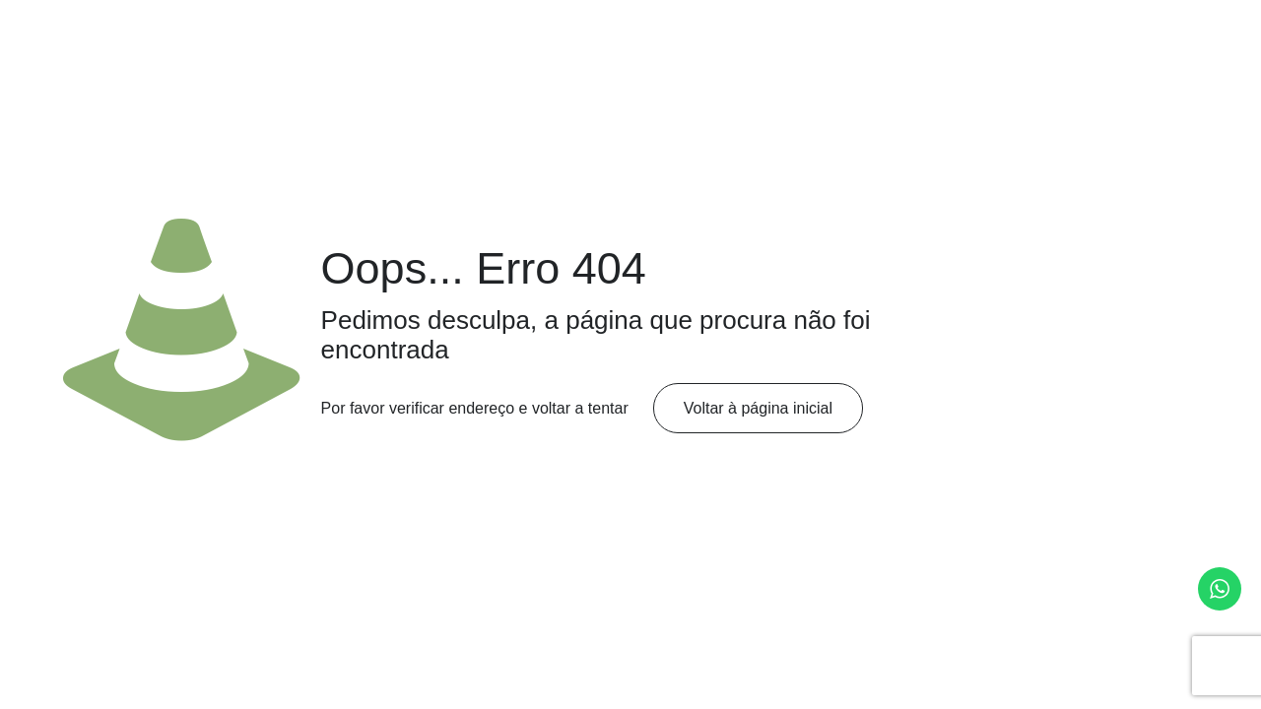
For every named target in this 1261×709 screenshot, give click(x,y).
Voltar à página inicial (758, 408)
